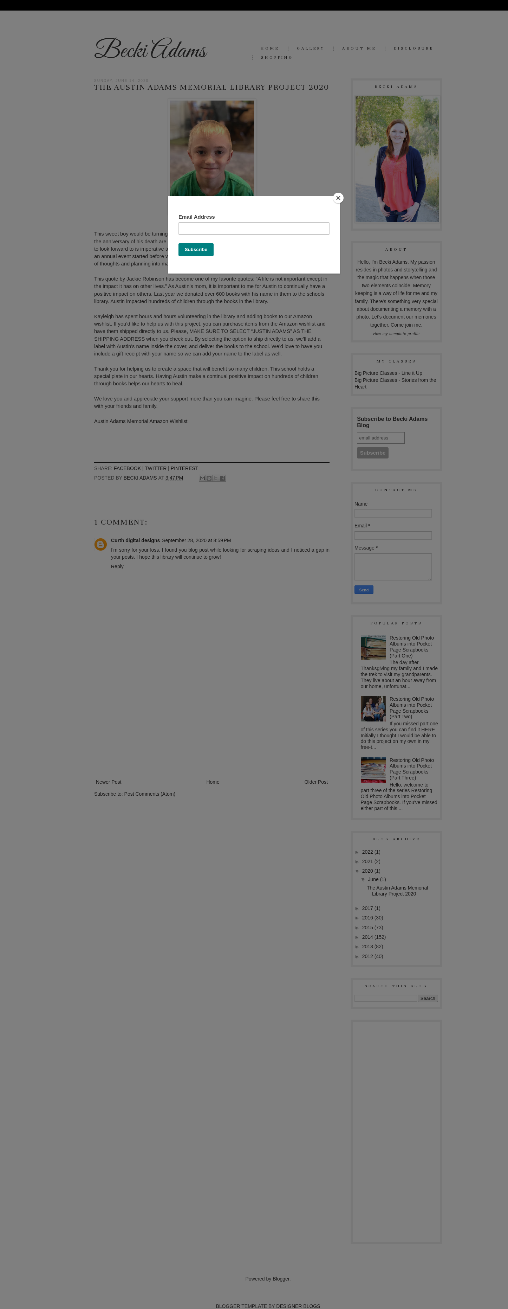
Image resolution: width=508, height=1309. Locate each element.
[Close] (338, 198)
